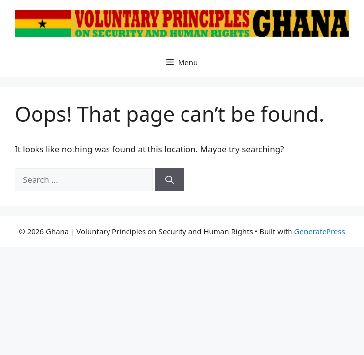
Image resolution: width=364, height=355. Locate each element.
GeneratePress (319, 231)
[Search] (169, 180)
